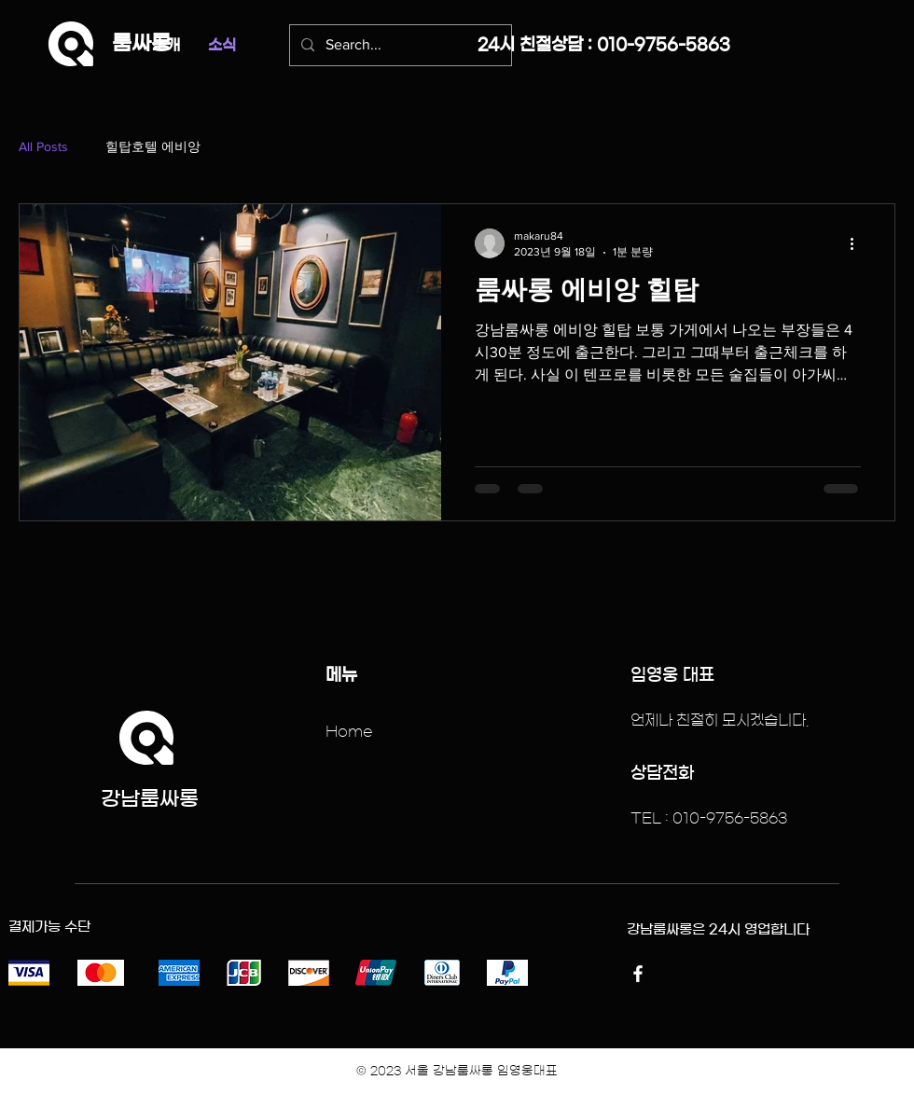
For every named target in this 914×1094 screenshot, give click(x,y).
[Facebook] (638, 973)
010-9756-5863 (663, 44)
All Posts (43, 146)
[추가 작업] (858, 243)
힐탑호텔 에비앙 (153, 146)
